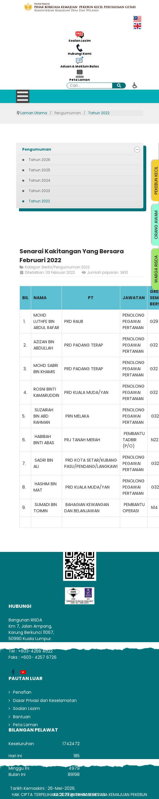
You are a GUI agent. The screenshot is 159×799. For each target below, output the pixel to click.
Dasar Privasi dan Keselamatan (45, 700)
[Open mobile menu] (22, 96)
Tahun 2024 (39, 180)
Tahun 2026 (39, 159)
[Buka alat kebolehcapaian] (135, 85)
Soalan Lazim (79, 40)
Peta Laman (79, 79)
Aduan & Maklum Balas (79, 66)
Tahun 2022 (39, 201)
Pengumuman (36, 149)
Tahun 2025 (39, 170)
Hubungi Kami (79, 53)
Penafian (22, 692)
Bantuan (21, 717)
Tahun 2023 (39, 190)
